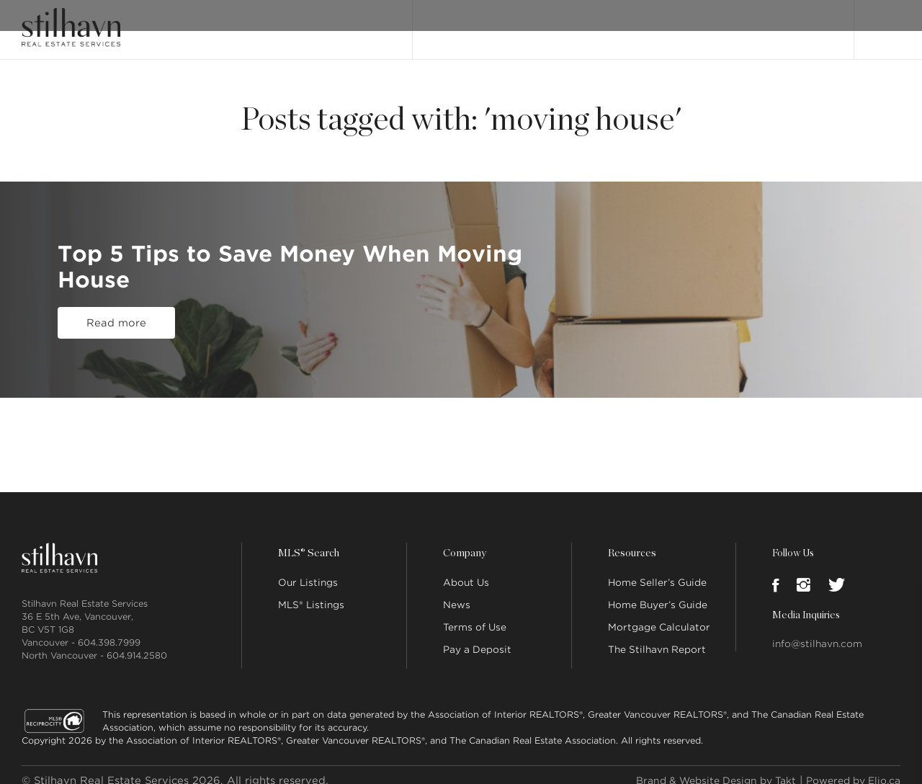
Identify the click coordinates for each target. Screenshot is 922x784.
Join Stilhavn (790, 23)
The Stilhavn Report (657, 638)
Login (885, 23)
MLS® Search (532, 23)
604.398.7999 (109, 630)
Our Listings (455, 23)
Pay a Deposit (477, 638)
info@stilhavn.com (817, 632)
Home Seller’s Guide (657, 571)
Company (464, 542)
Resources (631, 542)
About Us (466, 571)
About (593, 23)
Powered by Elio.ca (848, 769)
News (456, 593)
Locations (718, 23)
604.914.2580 (137, 643)
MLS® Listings (311, 593)
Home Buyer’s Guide (657, 593)
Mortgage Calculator (659, 615)
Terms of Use (474, 615)
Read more (116, 323)
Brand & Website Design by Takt (699, 769)
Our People (651, 23)
